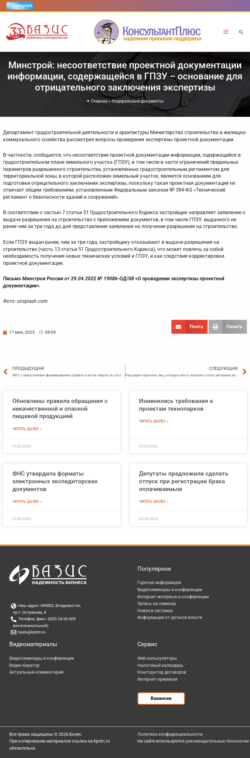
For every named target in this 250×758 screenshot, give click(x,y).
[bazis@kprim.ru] (65, 632)
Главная (99, 101)
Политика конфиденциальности (170, 734)
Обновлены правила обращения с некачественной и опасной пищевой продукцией (60, 408)
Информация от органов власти (169, 617)
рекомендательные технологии (217, 741)
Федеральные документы (138, 101)
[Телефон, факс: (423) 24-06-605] (65, 619)
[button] (241, 32)
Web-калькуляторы (157, 658)
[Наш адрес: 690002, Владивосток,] (65, 606)
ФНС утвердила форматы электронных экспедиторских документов (55, 481)
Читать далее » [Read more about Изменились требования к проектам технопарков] (153, 421)
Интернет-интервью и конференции (173, 596)
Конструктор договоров (161, 672)
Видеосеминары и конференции (169, 589)
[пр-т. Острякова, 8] (65, 613)
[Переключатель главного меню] (226, 32)
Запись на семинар (156, 603)
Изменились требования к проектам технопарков (176, 404)
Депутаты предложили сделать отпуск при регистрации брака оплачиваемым (183, 481)
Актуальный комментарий (36, 672)
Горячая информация (159, 582)
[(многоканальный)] (65, 626)
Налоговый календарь (160, 665)
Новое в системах (155, 610)
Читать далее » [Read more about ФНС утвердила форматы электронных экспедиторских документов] (27, 501)
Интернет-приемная (157, 679)
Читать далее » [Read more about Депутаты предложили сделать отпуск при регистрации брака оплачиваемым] (153, 501)
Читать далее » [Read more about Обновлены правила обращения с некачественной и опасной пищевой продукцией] (27, 429)
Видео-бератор (24, 665)
